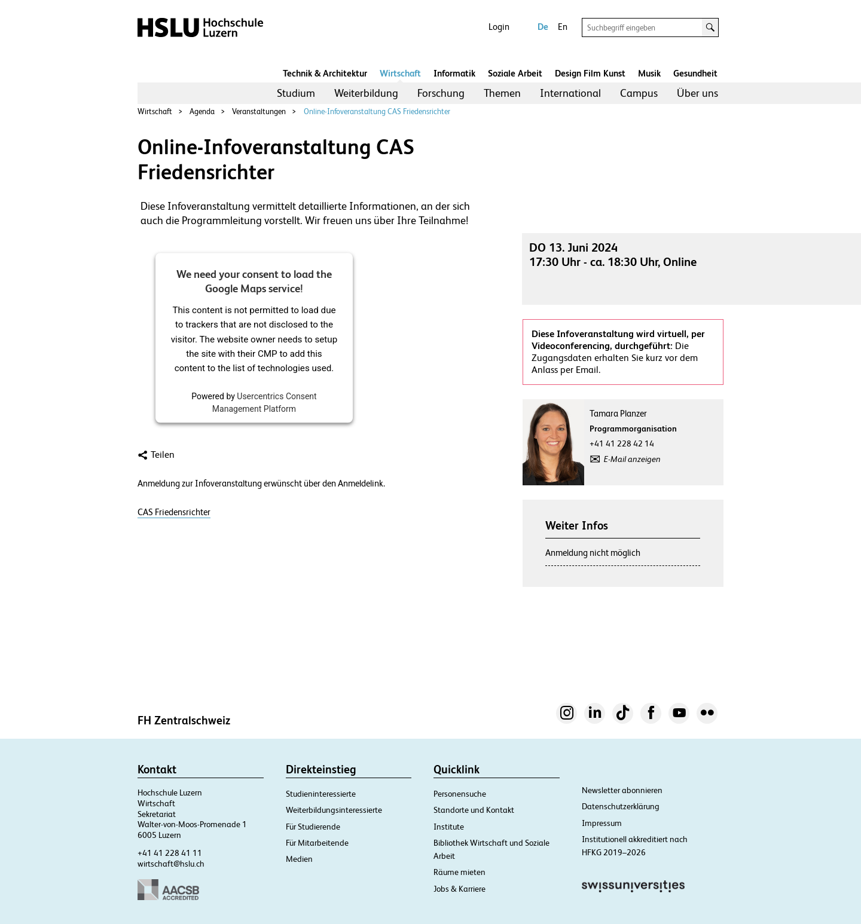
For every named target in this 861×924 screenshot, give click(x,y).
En (562, 27)
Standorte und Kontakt (473, 810)
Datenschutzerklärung (621, 806)
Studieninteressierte (321, 793)
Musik (649, 73)
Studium (296, 93)
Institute (448, 826)
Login (498, 27)
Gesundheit (695, 73)
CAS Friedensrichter (174, 512)
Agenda (202, 111)
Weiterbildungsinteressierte (334, 810)
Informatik (454, 73)
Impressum (602, 823)
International (570, 93)
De (543, 27)
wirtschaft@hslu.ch (171, 863)
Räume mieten (459, 872)
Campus (639, 93)
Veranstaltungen (259, 111)
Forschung (441, 93)
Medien (299, 859)
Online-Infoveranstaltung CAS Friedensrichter (377, 111)
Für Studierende (313, 826)
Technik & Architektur (325, 73)
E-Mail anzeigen (632, 459)
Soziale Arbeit (515, 73)
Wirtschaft (400, 73)
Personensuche (459, 793)
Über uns (697, 93)
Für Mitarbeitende (317, 842)
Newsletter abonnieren (622, 790)
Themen (502, 93)
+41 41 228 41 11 (170, 853)
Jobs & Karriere (459, 889)
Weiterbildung (366, 93)
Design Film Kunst (590, 73)
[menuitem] (296, 93)
